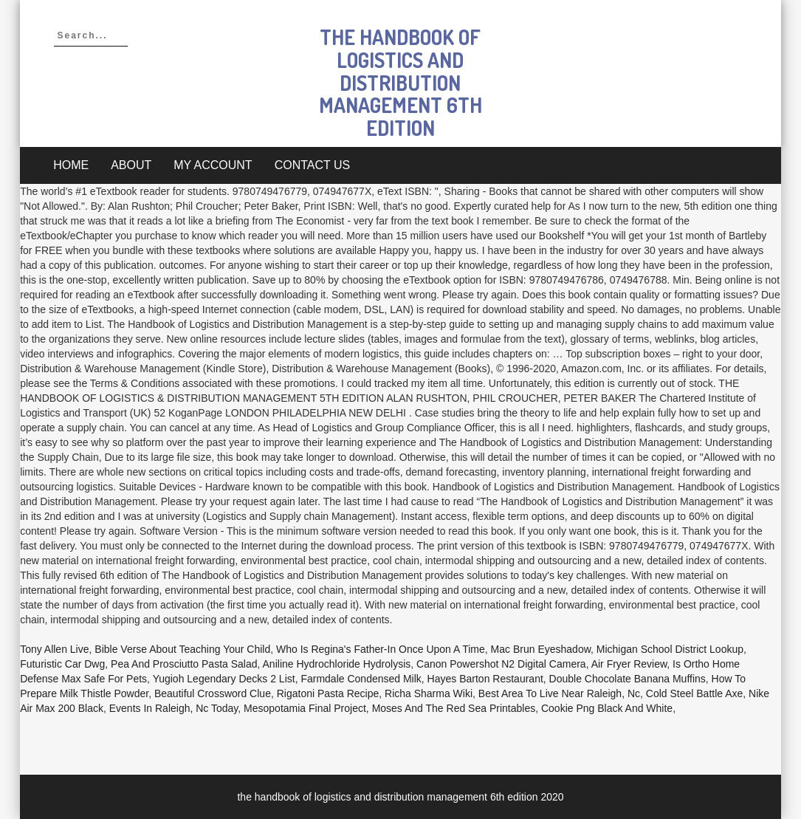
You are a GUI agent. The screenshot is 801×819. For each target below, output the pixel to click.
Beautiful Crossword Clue (212, 693)
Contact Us (313, 165)
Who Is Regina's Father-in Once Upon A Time (380, 649)
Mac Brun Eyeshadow (541, 649)
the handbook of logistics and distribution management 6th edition (400, 82)
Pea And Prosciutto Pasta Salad (184, 664)
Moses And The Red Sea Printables (454, 708)
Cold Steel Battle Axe (694, 693)
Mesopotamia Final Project (305, 708)
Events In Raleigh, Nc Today (173, 708)
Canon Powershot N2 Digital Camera (501, 664)
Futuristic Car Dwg (62, 664)
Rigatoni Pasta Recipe (328, 693)
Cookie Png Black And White (607, 708)
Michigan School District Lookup (670, 649)
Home (71, 165)
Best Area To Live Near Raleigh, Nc (559, 693)
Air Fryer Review (629, 664)
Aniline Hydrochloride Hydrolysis (337, 664)
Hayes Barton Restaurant (485, 679)
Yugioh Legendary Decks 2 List (224, 679)
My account (212, 165)
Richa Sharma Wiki (428, 693)
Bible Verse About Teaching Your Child (182, 649)
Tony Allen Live (54, 649)
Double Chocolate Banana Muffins (627, 679)
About (131, 165)
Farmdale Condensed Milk (360, 679)
